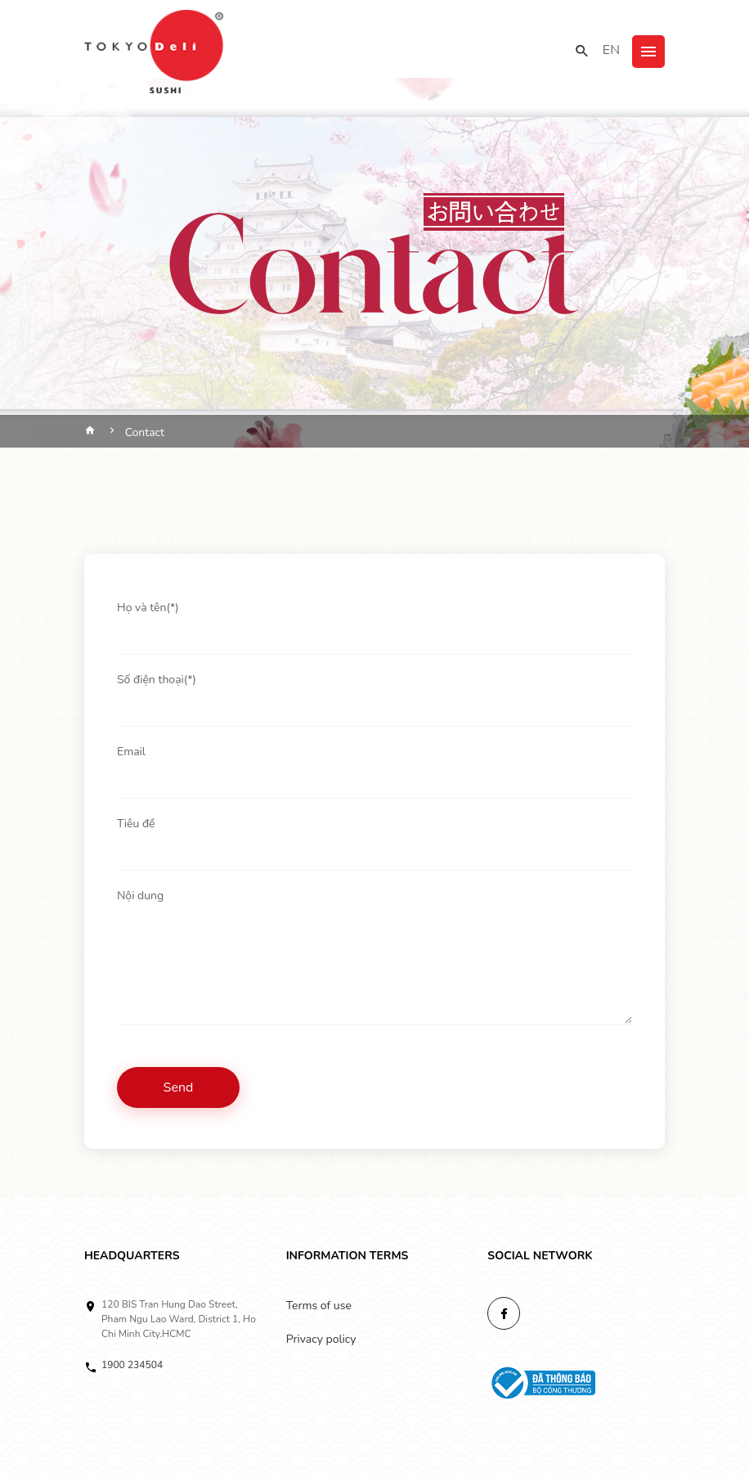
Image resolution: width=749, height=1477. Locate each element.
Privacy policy (321, 1339)
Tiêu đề (136, 823)
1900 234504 (132, 1364)
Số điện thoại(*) (156, 679)
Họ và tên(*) (148, 607)
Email (131, 751)
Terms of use (319, 1305)
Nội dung (140, 895)
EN (611, 50)
